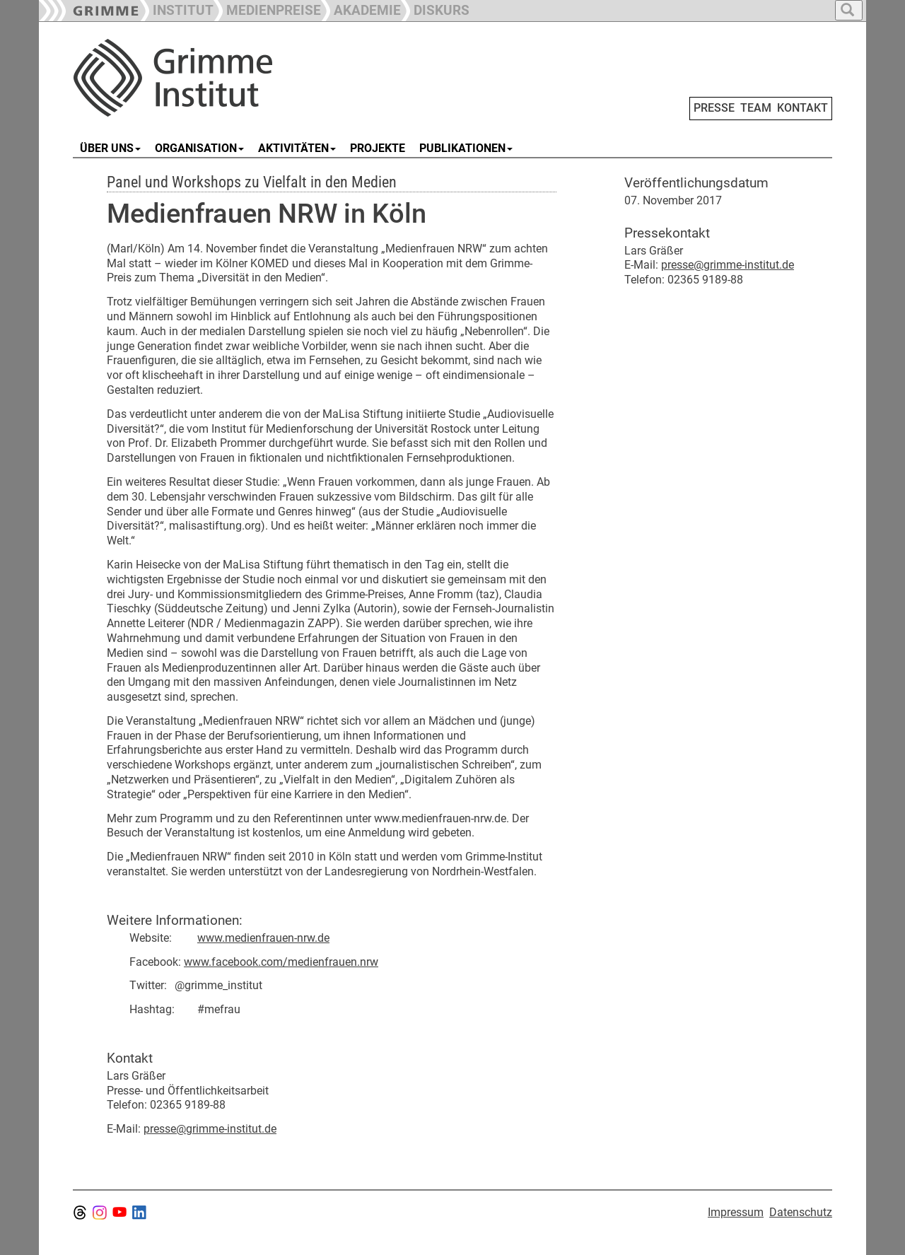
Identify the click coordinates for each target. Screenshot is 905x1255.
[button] (267, 9)
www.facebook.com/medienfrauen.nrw (281, 962)
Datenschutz (800, 1212)
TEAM (755, 108)
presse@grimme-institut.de (210, 1129)
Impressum (736, 1212)
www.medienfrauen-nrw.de (263, 938)
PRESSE (714, 108)
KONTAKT (802, 108)
